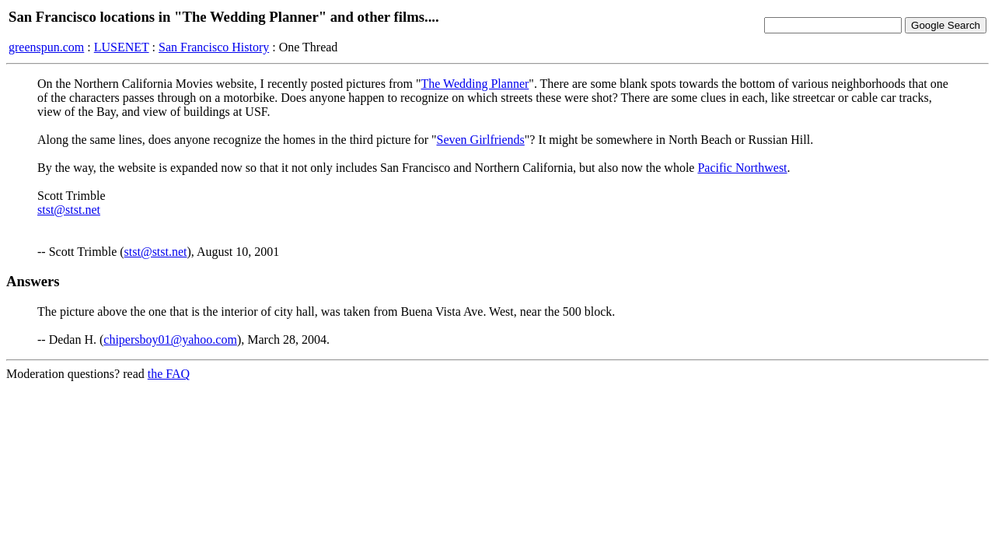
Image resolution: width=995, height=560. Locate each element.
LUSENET (121, 47)
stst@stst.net (68, 209)
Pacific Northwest (742, 167)
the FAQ (169, 373)
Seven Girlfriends (481, 139)
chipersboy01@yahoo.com (170, 339)
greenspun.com (46, 47)
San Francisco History (214, 47)
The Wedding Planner (475, 83)
